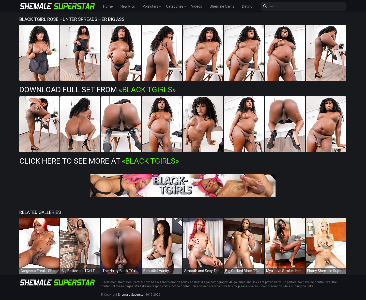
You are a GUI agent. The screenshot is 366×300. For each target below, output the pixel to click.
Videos (196, 6)
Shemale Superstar (131, 294)
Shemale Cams (222, 6)
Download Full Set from (97, 89)
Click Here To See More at (99, 160)
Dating (247, 6)
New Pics (127, 6)
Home (108, 6)
